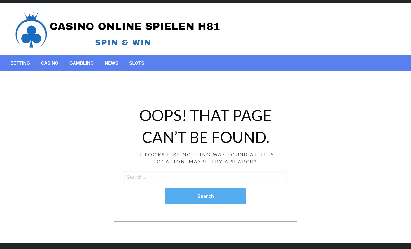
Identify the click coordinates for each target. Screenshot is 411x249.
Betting (20, 63)
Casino (49, 63)
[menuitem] (20, 63)
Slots (136, 63)
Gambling (81, 63)
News (111, 63)
